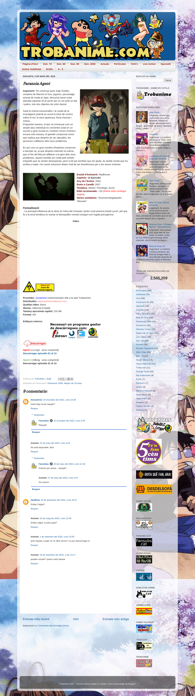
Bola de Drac (142, 317)
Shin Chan (154, 180)
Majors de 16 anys (73, 383)
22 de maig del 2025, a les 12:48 (55, 518)
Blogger (132, 684)
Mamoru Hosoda (144, 391)
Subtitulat (140, 294)
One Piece (154, 112)
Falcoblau (44, 420)
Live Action (149, 64)
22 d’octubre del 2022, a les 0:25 (69, 420)
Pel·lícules (120, 64)
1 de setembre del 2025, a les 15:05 (57, 536)
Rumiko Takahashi (145, 348)
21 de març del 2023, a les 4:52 (55, 443)
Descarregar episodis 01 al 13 (40, 353)
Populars (140, 310)
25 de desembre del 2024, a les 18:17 (59, 500)
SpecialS (166, 64)
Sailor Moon (142, 394)
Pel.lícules (141, 290)
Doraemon (141, 325)
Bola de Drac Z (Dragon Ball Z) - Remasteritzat (160, 225)
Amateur (140, 402)
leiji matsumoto (143, 375)
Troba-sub (141, 367)
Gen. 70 (47, 64)
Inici (76, 619)
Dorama (140, 410)
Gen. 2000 (89, 64)
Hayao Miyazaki (143, 364)
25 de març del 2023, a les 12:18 (69, 464)
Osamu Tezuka (143, 406)
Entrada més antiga (115, 619)
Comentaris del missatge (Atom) (53, 625)
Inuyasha (153, 134)
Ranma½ (140, 383)
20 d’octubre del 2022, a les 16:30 (59, 400)
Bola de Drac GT (157, 246)
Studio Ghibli (142, 360)
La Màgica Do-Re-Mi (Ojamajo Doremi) (159, 157)
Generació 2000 (55, 383)
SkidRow (35, 500)
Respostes (39, 415)
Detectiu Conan (143, 329)
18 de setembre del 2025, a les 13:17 (57, 555)
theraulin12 (36, 400)
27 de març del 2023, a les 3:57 (63, 478)
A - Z (60, 69)
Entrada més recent (36, 619)
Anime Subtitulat (31, 69)
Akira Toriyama (143, 314)
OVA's (134, 64)
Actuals (104, 64)
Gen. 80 (61, 64)
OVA (138, 298)
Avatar (139, 387)
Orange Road (142, 371)
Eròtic (49, 69)
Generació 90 (142, 302)
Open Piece (141, 398)
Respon (34, 408)
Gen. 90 (74, 64)
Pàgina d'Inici (30, 64)
